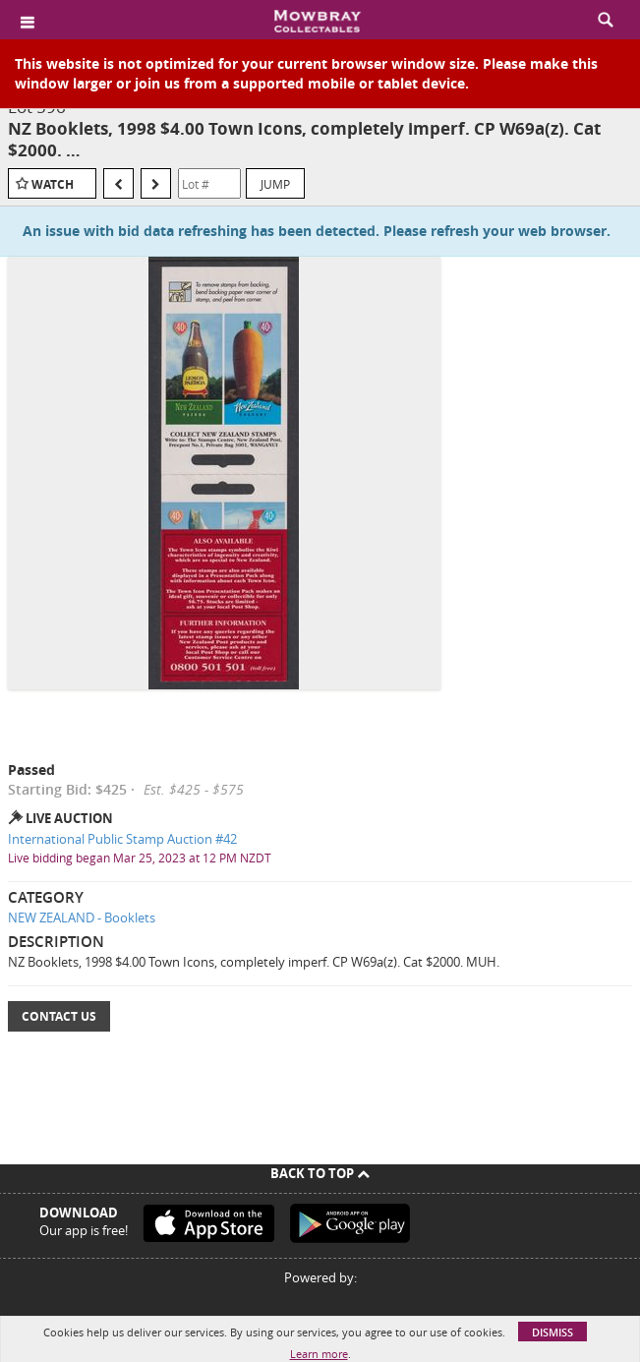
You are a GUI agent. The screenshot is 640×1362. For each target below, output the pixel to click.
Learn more (319, 1353)
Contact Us (59, 1016)
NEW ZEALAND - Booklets (81, 917)
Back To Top (320, 1173)
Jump (275, 184)
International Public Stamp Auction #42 (122, 839)
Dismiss (552, 1332)
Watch (52, 184)
